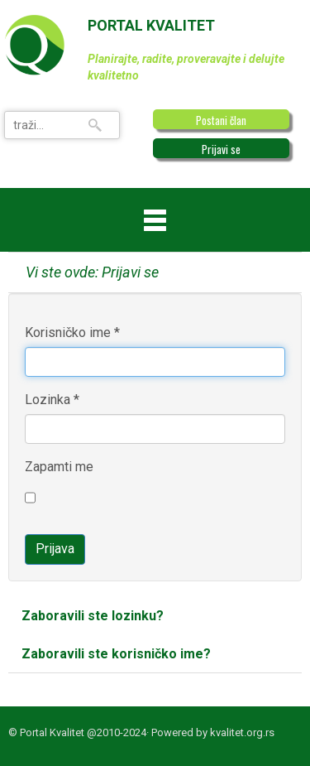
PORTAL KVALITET (151, 25)
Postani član (221, 120)
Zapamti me (59, 467)
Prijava (55, 548)
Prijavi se (221, 149)
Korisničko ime (72, 332)
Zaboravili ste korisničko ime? (116, 654)
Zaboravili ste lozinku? (92, 616)
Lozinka (52, 399)
